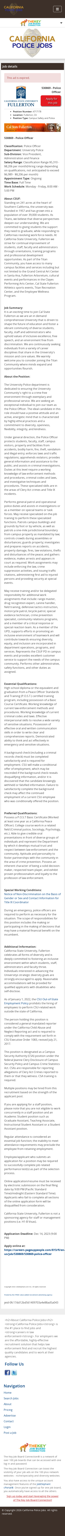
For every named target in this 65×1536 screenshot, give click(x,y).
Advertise (10, 1415)
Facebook (7, 1372)
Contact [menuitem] (9, 1421)
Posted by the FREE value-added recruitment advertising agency (28, 1295)
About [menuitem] (7, 1404)
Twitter (14, 1372)
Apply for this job (51, 101)
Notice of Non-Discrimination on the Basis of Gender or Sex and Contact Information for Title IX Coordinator (32, 898)
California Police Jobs (34, 1510)
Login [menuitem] (7, 1427)
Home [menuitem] (7, 1392)
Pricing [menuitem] (8, 1410)
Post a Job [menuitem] (10, 1433)
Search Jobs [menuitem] (11, 1398)
